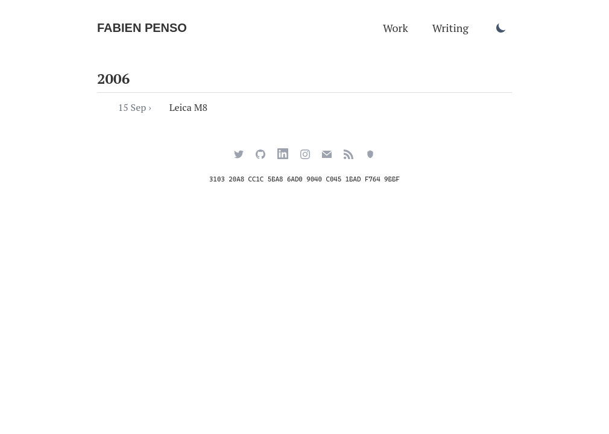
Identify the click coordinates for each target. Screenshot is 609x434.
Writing (450, 27)
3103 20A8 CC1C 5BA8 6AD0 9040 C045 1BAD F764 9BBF (304, 179)
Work (395, 27)
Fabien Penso (142, 27)
